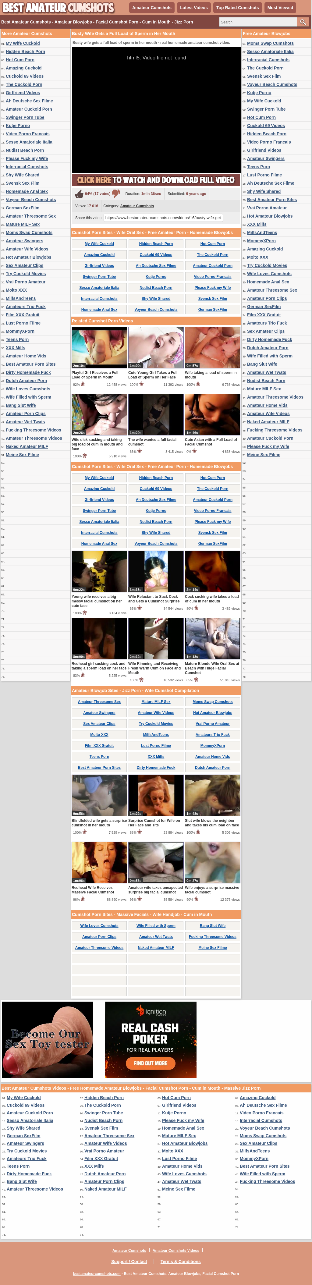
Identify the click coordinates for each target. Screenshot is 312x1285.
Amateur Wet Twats (25, 421)
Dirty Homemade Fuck (28, 372)
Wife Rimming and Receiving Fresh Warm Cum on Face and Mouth (154, 668)
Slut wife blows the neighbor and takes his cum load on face (212, 822)
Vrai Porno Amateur (25, 281)
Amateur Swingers (24, 240)
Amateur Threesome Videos (34, 438)
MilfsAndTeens (21, 298)
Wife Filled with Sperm (28, 397)
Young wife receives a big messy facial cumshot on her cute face (97, 601)
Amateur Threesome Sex (31, 216)
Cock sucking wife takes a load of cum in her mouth (212, 599)
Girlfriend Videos (23, 92)
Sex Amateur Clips (24, 265)
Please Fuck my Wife (27, 158)
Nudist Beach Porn (25, 150)
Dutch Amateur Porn (26, 380)
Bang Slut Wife (21, 405)
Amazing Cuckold (23, 68)
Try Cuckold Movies (26, 273)
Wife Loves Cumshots (28, 388)
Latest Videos (194, 7)
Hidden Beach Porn (25, 51)
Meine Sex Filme (22, 454)
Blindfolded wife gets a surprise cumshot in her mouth (99, 822)
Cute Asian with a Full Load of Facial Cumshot (211, 442)
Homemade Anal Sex (27, 191)
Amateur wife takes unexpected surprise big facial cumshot (155, 890)
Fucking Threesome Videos (33, 430)
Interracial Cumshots (27, 166)
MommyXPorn (20, 331)
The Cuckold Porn (24, 84)
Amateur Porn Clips (26, 413)
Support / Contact (129, 1261)
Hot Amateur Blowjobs (28, 257)
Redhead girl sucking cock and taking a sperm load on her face (99, 666)
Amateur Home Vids (26, 355)
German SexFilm (23, 207)
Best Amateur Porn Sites (31, 364)
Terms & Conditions (181, 1261)
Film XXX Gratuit (22, 314)
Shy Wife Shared (22, 174)
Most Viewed (280, 7)
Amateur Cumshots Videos (176, 1250)
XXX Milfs (15, 347)
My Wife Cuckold (23, 43)
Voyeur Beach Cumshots (31, 199)
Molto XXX (16, 290)
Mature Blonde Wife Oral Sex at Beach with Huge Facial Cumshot (212, 668)
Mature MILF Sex (23, 224)
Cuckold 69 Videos (25, 76)
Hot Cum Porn (20, 59)
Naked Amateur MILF (27, 446)
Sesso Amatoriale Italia (29, 142)
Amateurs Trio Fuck (26, 306)
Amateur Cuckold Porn (29, 109)
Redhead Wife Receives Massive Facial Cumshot (93, 890)
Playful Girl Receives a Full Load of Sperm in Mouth (95, 375)
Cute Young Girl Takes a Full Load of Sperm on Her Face (152, 375)
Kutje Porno (18, 125)
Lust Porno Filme (23, 323)
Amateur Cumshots (152, 7)
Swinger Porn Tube (25, 117)
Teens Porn (17, 339)
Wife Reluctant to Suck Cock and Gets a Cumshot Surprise (154, 599)
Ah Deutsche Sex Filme (29, 100)
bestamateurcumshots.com (97, 1274)
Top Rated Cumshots (237, 7)
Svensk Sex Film (23, 183)
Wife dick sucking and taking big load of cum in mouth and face (97, 444)
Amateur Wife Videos (27, 249)
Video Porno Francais (28, 133)
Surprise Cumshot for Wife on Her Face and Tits (154, 822)
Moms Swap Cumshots (29, 232)
